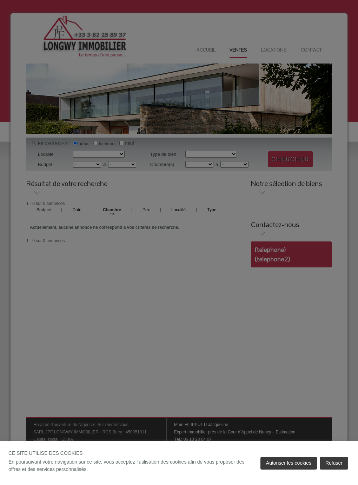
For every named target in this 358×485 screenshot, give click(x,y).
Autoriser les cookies (288, 463)
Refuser (334, 463)
